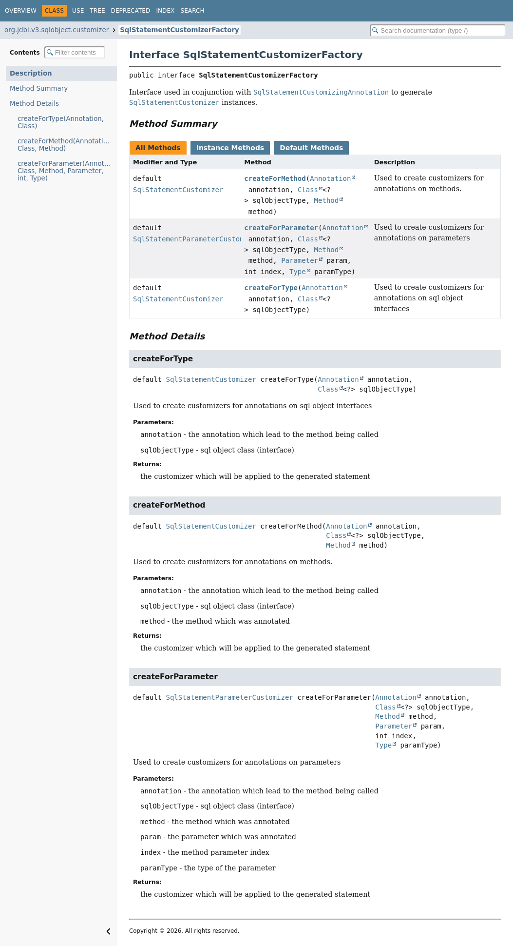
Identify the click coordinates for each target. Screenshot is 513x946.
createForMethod (274, 178)
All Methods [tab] (158, 148)
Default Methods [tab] (311, 148)
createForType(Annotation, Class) (61, 122)
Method (326, 200)
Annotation (330, 178)
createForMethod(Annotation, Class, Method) (66, 145)
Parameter (299, 260)
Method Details (34, 103)
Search (192, 10)
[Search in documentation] (438, 30)
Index (165, 10)
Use (78, 10)
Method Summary (39, 88)
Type (297, 272)
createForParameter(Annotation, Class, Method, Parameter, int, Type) (67, 171)
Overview (21, 10)
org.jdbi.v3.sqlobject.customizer (56, 30)
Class (308, 190)
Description (31, 73)
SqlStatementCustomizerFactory (179, 30)
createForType (271, 288)
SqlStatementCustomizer (178, 190)
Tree (97, 10)
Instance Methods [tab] (230, 148)
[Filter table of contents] (74, 52)
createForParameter (281, 228)
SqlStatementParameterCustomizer (196, 239)
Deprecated (131, 10)
